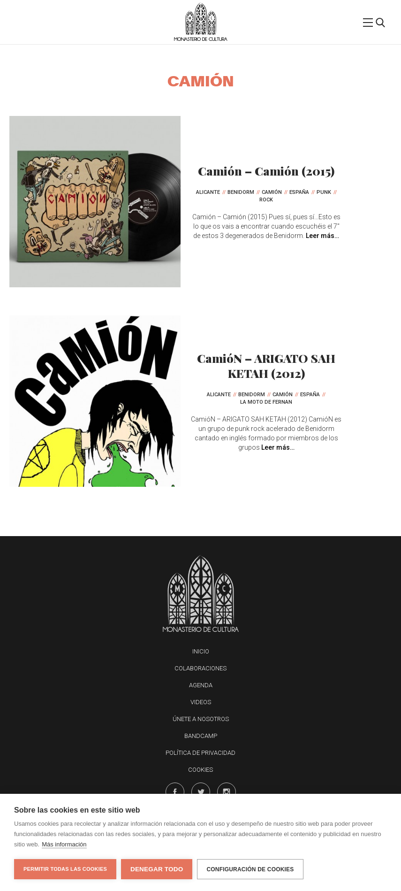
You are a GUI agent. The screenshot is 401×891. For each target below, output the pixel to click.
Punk (324, 192)
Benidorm (240, 192)
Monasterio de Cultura (200, 39)
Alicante (208, 192)
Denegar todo (156, 869)
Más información (64, 844)
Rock (266, 200)
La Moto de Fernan (266, 402)
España (299, 192)
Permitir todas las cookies (65, 869)
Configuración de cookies (250, 869)
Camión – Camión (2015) (266, 170)
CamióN (272, 192)
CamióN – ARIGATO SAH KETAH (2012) (266, 365)
